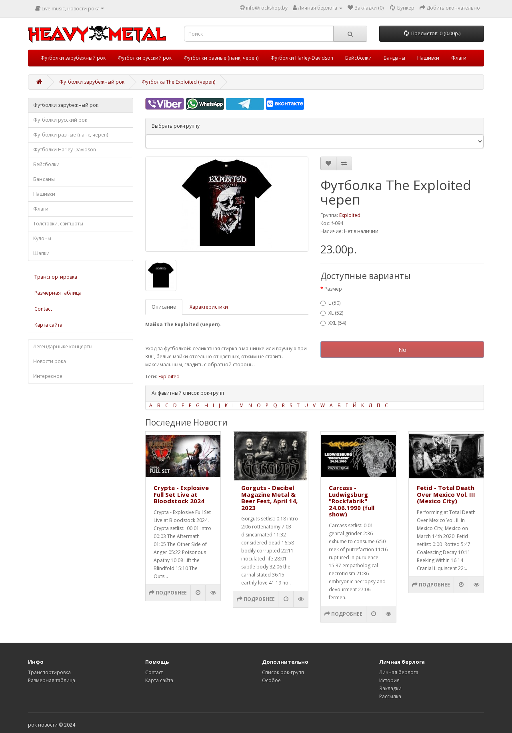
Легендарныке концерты (62, 346)
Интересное (47, 376)
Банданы (394, 57)
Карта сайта (48, 324)
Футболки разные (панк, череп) (221, 57)
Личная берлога (398, 672)
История (389, 680)
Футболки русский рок (145, 57)
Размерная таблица (58, 292)
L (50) (330, 302)
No (402, 349)
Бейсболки (358, 57)
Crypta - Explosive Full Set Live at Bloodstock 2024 (181, 494)
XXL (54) (333, 322)
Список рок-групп (283, 672)
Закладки (390, 688)
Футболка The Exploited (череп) (178, 81)
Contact (43, 308)
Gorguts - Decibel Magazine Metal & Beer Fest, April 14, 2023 (269, 498)
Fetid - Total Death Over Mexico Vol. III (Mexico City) (446, 494)
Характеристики (209, 306)
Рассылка (390, 696)
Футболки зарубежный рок (73, 57)
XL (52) (331, 312)
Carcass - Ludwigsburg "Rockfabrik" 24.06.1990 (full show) (351, 501)
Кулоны (42, 238)
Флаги (458, 57)
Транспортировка (55, 276)
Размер (333, 288)
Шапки (41, 253)
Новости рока (49, 361)
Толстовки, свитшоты (58, 223)
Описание (164, 306)
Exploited (349, 215)
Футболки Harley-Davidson (301, 57)
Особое (271, 680)
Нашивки (428, 57)
